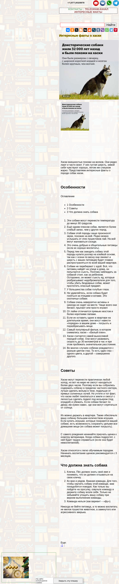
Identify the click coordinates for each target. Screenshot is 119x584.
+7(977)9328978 (76, 2)
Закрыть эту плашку (68, 581)
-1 (62, 545)
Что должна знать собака (82, 212)
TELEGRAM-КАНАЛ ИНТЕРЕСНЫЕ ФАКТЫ (91, 10)
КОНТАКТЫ (75, 9)
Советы (72, 208)
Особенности (75, 205)
